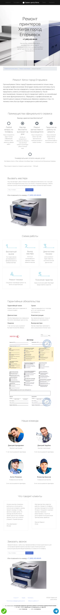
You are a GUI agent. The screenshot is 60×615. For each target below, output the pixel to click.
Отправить (29, 189)
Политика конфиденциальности (16, 601)
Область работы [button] (33, 601)
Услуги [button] (7, 2)
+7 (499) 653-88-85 (30, 39)
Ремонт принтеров (24, 68)
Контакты (51, 2)
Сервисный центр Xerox (11, 68)
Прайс (44, 2)
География (17, 2)
